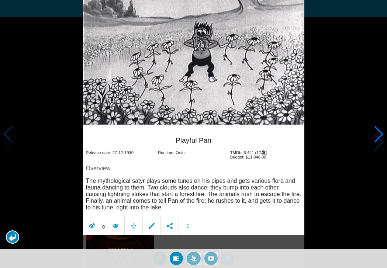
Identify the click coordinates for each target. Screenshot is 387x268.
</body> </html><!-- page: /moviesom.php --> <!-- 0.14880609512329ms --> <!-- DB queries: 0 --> (193, 134)
